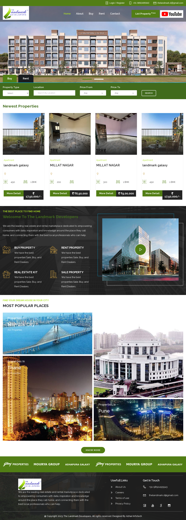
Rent (102, 13)
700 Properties (14, 330)
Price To (115, 87)
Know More (93, 450)
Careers (119, 492)
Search (149, 93)
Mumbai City (21, 324)
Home (67, 13)
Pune (104, 411)
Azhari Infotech (134, 516)
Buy (91, 13)
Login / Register (117, 3)
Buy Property (24, 247)
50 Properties (14, 373)
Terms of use (122, 498)
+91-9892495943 (158, 487)
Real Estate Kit (26, 272)
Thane (14, 367)
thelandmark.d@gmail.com (170, 3)
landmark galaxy (16, 165)
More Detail (14, 193)
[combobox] (93, 93)
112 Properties (105, 416)
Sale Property (72, 272)
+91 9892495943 (141, 3)
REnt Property (72, 247)
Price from (86, 87)
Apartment (9, 160)
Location (39, 87)
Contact (115, 13)
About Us (120, 487)
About (79, 13)
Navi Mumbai (112, 324)
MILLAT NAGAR (61, 165)
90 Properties (105, 330)
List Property (145, 13)
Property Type (11, 87)
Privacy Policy (122, 503)
